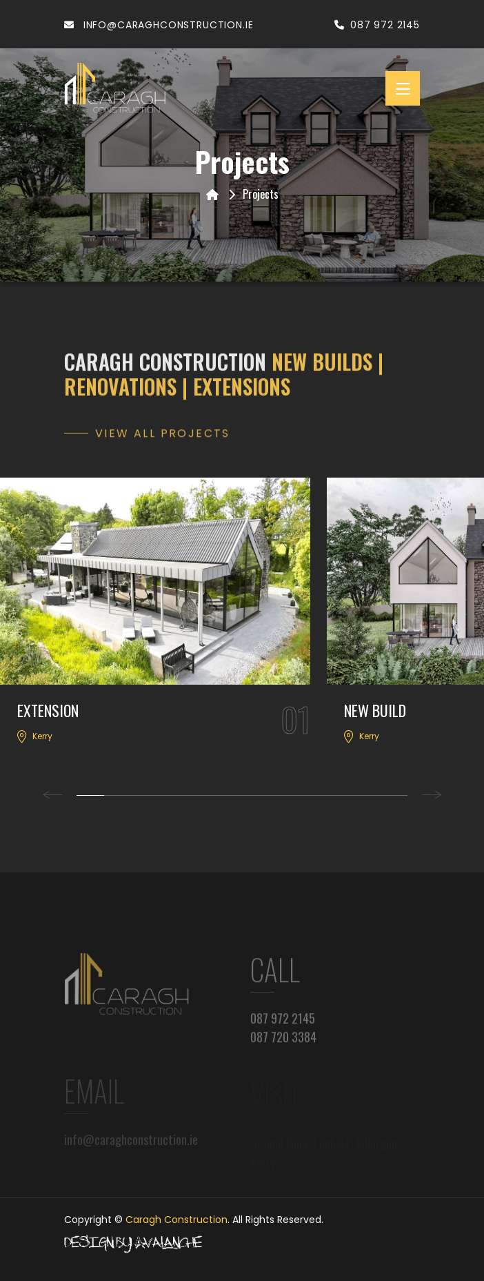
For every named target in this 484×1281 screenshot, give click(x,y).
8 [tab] (283, 795)
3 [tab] (145, 795)
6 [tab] (228, 795)
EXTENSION (48, 710)
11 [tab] (366, 795)
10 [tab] (338, 795)
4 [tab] (173, 795)
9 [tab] (311, 795)
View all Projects (162, 439)
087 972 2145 (377, 25)
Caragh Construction (176, 1219)
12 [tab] (393, 795)
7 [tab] (256, 795)
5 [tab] (200, 795)
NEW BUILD (375, 710)
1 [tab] (90, 795)
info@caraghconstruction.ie (159, 25)
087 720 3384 (283, 1046)
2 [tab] (118, 795)
